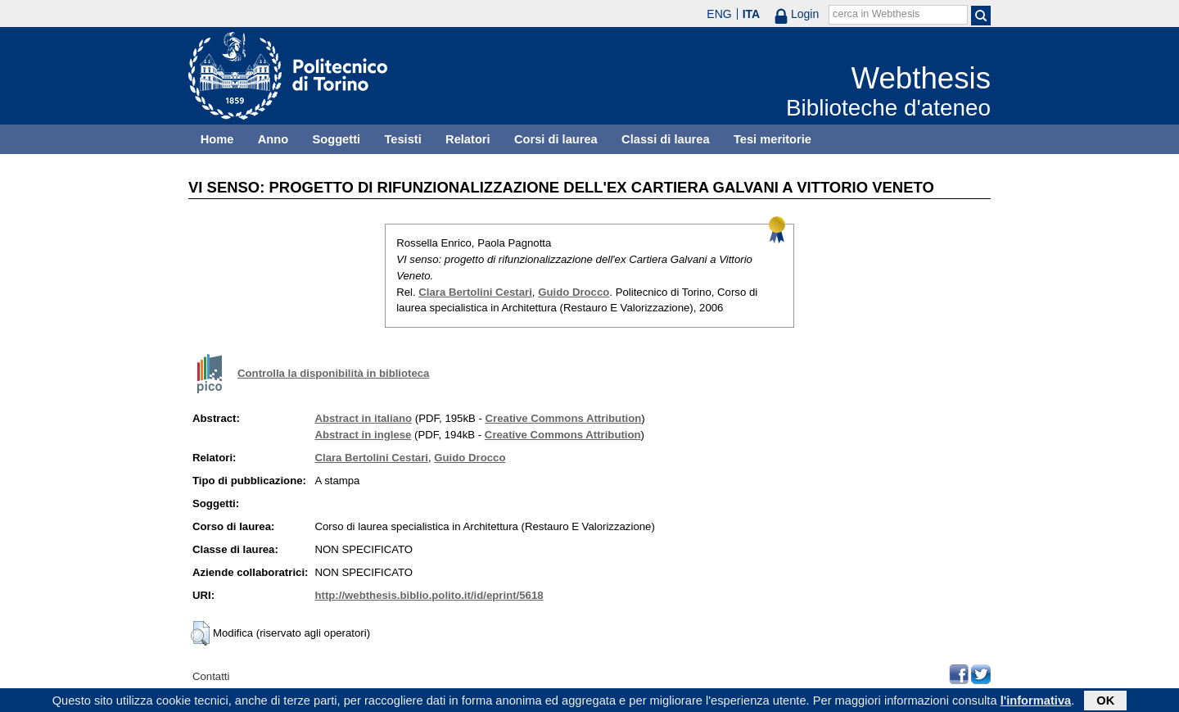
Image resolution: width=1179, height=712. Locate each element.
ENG (719, 14)
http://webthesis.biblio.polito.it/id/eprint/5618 (428, 595)
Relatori (467, 139)
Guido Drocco (573, 292)
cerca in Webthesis (876, 14)
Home (217, 139)
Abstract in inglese (362, 435)
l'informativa (1036, 701)
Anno (273, 139)
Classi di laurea (665, 139)
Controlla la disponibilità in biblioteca (333, 373)
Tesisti (402, 139)
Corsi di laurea (556, 139)
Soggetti (336, 139)
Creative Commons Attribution (564, 418)
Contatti (210, 676)
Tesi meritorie (772, 139)
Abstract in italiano (363, 418)
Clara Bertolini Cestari (475, 292)
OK (1105, 701)
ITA (752, 14)
